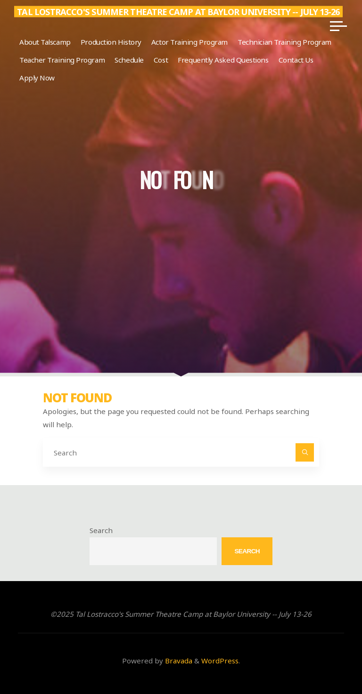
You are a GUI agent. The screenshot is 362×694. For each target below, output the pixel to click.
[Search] (305, 452)
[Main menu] (338, 26)
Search (101, 530)
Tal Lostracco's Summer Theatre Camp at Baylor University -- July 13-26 (178, 11)
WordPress (220, 660)
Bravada (177, 660)
